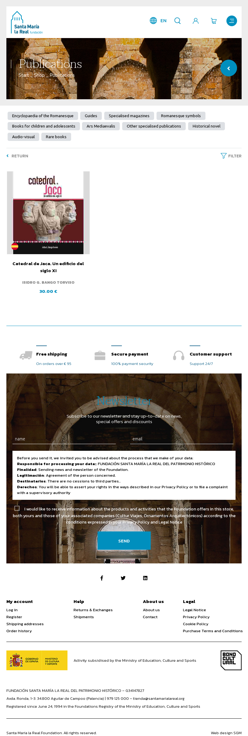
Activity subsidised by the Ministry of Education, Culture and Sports (135, 652)
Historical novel (207, 126)
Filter (235, 156)
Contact (150, 609)
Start (24, 75)
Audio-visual (23, 137)
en (163, 20)
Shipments (84, 609)
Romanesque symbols (181, 116)
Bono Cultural (231, 652)
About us (151, 602)
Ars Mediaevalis (101, 126)
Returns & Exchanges (93, 602)
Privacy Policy (196, 609)
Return (17, 156)
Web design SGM (226, 724)
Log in (12, 602)
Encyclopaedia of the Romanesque (43, 116)
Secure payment (129, 345)
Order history (19, 623)
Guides (91, 116)
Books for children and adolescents (43, 126)
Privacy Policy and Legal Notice (152, 514)
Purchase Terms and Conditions (213, 623)
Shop (39, 75)
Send (124, 532)
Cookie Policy (195, 616)
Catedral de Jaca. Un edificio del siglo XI (44, 259)
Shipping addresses (25, 616)
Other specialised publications (154, 126)
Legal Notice (194, 602)
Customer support (211, 345)
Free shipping (51, 345)
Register (14, 609)
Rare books (56, 137)
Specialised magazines (129, 116)
